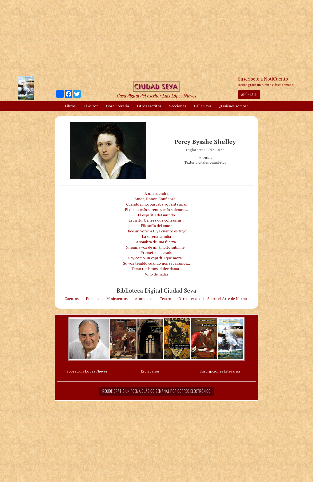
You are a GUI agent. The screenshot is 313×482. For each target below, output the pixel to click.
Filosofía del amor (156, 225)
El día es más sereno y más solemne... (156, 209)
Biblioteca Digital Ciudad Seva (156, 290)
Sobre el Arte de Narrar (227, 298)
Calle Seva (202, 106)
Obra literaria (117, 106)
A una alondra (156, 193)
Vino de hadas (156, 274)
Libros (70, 106)
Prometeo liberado (156, 252)
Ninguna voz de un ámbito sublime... (156, 247)
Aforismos (143, 298)
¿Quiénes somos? (233, 106)
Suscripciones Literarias (220, 371)
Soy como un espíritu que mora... (156, 257)
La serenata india (156, 236)
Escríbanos (150, 371)
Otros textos (189, 298)
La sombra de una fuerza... (156, 241)
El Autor (91, 106)
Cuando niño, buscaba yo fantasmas (156, 204)
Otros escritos (149, 106)
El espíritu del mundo (156, 215)
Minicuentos (117, 298)
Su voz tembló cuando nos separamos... (156, 263)
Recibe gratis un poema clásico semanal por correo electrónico (156, 391)
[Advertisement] (156, 38)
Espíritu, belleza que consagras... (156, 220)
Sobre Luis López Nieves (86, 371)
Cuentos (71, 298)
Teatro (165, 298)
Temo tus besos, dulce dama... (156, 268)
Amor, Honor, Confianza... (156, 198)
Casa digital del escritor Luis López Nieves (156, 96)
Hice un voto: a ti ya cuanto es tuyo (156, 231)
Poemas (92, 298)
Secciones (177, 106)
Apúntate (249, 94)
